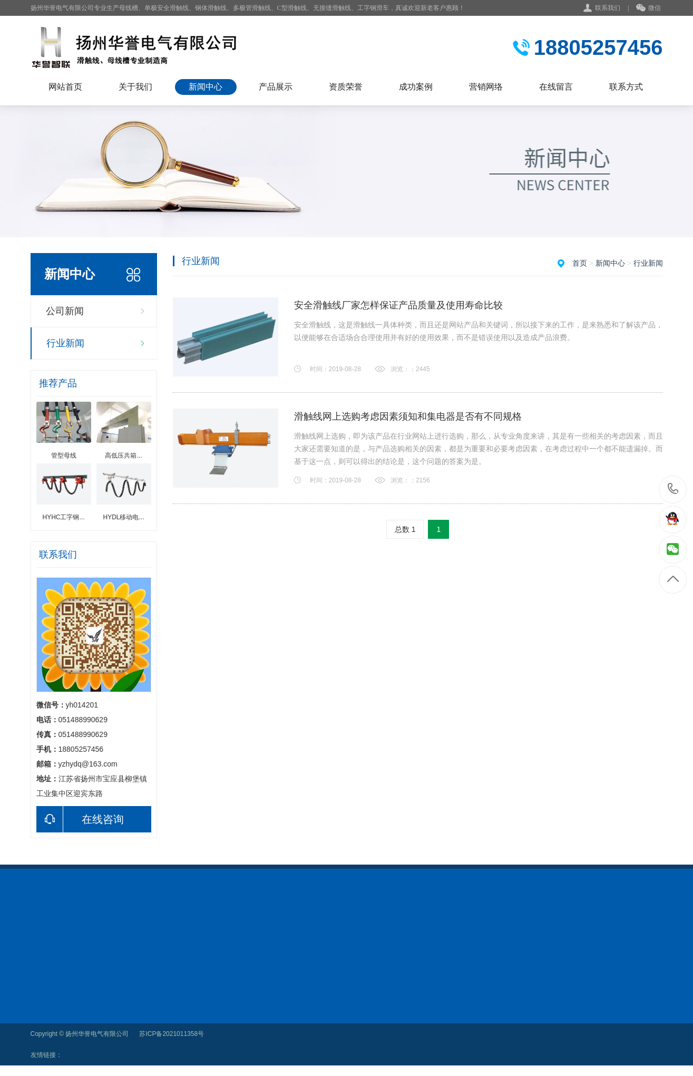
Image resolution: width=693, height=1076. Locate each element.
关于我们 (135, 86)
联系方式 (626, 86)
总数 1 (405, 529)
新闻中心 (205, 86)
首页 (579, 263)
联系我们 (607, 8)
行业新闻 (65, 343)
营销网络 (486, 86)
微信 (648, 8)
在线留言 (556, 86)
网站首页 (65, 86)
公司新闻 (65, 311)
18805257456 (673, 489)
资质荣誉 (346, 86)
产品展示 (275, 86)
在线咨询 (80, 819)
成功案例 (416, 86)
